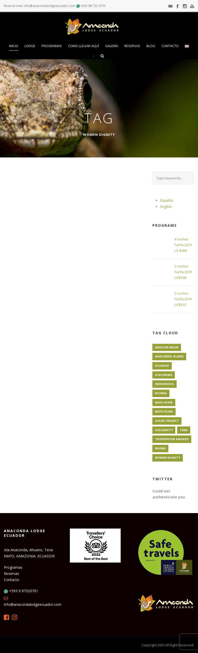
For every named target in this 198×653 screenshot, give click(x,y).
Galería (111, 46)
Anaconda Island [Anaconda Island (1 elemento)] (169, 356)
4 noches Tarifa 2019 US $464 (183, 245)
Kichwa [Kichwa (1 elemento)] (161, 393)
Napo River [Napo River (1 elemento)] (164, 402)
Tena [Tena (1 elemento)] (184, 430)
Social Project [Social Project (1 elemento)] (167, 421)
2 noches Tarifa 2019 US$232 (183, 299)
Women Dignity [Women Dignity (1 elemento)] (167, 457)
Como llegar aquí (83, 46)
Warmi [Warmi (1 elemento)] (160, 448)
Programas (52, 46)
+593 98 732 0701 (93, 6)
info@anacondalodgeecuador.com (32, 604)
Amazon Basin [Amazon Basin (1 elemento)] (166, 347)
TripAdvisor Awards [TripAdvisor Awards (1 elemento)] (172, 439)
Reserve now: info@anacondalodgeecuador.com (39, 6)
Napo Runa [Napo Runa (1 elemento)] (164, 411)
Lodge (29, 46)
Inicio (13, 46)
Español (166, 200)
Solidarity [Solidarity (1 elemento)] (164, 430)
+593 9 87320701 (23, 590)
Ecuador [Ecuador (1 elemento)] (162, 365)
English (166, 206)
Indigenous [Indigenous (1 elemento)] (164, 384)
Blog (150, 46)
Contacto (170, 46)
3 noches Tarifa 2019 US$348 (183, 272)
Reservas (132, 46)
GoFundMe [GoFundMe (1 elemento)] (163, 375)
